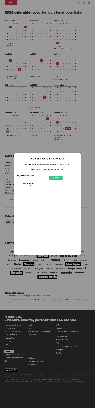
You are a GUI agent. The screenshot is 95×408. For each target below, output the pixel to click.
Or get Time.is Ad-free (25, 176)
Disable (55, 178)
